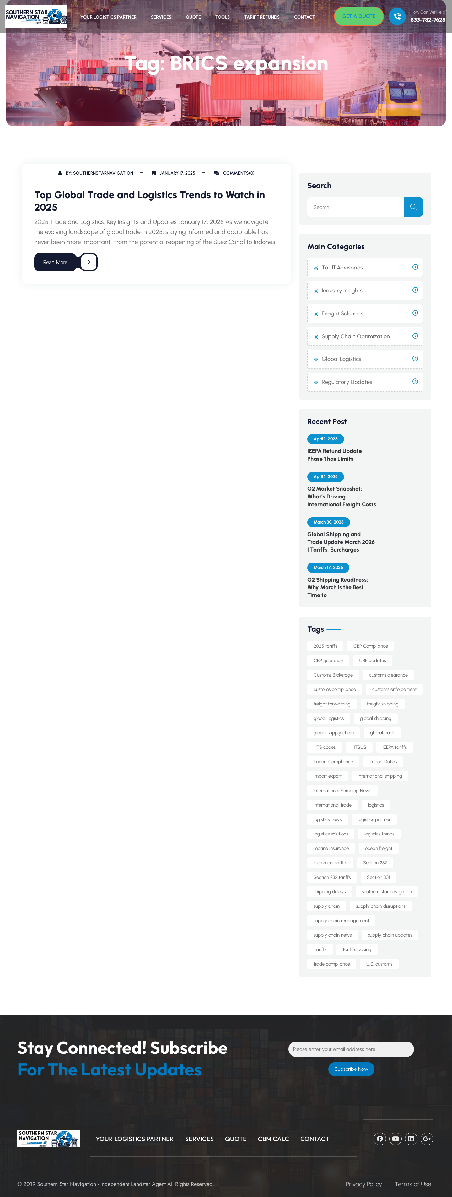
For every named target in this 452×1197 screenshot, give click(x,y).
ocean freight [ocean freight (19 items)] (378, 848)
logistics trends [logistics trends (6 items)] (379, 834)
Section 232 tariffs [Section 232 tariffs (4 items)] (332, 877)
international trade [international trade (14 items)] (333, 805)
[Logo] (33, 16)
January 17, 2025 (173, 173)
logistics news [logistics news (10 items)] (328, 819)
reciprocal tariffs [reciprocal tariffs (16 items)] (330, 863)
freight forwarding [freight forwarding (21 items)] (332, 704)
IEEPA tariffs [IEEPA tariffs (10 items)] (395, 747)
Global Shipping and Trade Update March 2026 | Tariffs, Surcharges (341, 542)
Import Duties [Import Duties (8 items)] (383, 761)
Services (161, 17)
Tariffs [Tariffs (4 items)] (320, 949)
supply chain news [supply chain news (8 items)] (333, 935)
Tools (222, 17)
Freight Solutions (342, 313)
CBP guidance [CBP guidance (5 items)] (328, 660)
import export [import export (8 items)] (328, 776)
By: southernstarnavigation (95, 173)
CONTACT (314, 1139)
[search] (413, 207)
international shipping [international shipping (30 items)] (380, 776)
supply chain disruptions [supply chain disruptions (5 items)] (380, 906)
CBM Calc (273, 1139)
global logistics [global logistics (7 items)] (329, 718)
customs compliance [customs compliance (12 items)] (335, 689)
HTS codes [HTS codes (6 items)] (325, 747)
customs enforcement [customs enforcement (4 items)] (394, 689)
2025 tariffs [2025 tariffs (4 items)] (325, 646)
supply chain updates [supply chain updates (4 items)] (390, 935)
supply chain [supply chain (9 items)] (327, 906)
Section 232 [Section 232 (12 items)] (375, 863)
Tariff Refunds (262, 17)
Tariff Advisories (342, 267)
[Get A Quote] (359, 16)
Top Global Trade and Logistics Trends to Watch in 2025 (149, 201)
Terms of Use (413, 1184)
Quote (193, 17)
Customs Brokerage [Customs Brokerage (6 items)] (333, 675)
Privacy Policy (364, 1184)
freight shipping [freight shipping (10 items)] (383, 704)
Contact (304, 17)
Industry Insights (342, 290)
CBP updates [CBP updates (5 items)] (372, 660)
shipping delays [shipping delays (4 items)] (330, 892)
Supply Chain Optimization (356, 336)
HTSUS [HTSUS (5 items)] (359, 747)
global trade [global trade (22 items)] (382, 733)
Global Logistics (341, 359)
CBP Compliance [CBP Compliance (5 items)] (370, 646)
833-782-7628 (428, 20)
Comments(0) (234, 173)
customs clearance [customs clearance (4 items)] (388, 675)
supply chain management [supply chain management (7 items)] (341, 920)
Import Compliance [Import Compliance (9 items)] (333, 761)
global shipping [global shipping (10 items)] (375, 718)
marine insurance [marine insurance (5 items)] (331, 848)
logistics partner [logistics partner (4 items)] (374, 819)
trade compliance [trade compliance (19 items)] (332, 964)
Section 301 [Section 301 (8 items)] (378, 877)
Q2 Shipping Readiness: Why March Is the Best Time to (337, 587)
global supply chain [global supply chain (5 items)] (334, 733)
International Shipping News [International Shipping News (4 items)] (342, 790)
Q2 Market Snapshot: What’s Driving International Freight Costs (341, 496)
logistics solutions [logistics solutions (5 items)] (331, 834)
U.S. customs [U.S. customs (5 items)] (379, 964)
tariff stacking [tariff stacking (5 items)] (357, 949)
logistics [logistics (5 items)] (376, 805)
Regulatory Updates (347, 381)
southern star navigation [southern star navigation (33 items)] (387, 892)
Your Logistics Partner (108, 17)
